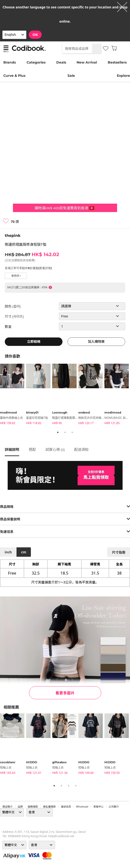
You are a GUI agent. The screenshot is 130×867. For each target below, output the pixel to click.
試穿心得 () (55, 449)
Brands (9, 62)
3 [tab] (72, 432)
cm (23, 552)
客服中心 (98, 806)
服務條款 (33, 806)
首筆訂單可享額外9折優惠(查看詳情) (28, 268)
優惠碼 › (16, 275)
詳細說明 (12, 449)
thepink (12, 235)
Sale (71, 75)
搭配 (32, 449)
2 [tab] (65, 432)
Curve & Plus (14, 75)
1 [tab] (58, 432)
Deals (61, 62)
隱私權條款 (49, 806)
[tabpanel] (13, 395)
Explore (123, 75)
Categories (36, 62)
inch (8, 552)
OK (35, 34)
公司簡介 (114, 806)
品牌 (20, 806)
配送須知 (81, 449)
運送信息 (66, 806)
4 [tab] (75, 785)
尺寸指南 (118, 552)
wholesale (82, 806)
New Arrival (87, 62)
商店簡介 (7, 806)
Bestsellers (117, 62)
